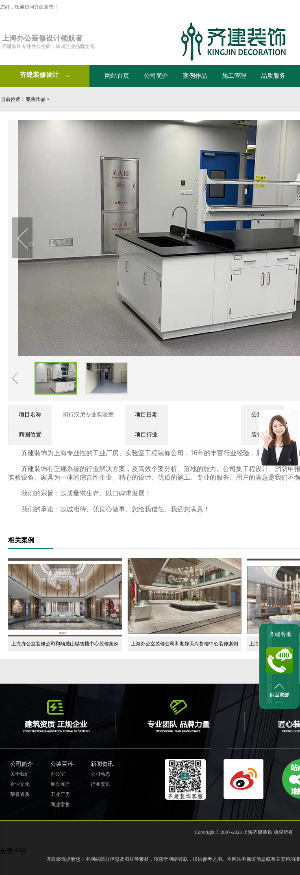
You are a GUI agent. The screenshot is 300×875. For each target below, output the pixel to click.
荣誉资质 (20, 794)
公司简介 (156, 75)
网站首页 (117, 75)
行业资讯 (100, 784)
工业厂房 (60, 794)
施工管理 (234, 75)
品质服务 (273, 75)
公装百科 (61, 764)
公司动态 (100, 774)
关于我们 (20, 774)
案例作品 (195, 75)
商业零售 (60, 804)
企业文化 (20, 784)
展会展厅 (60, 784)
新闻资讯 (102, 764)
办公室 (57, 774)
